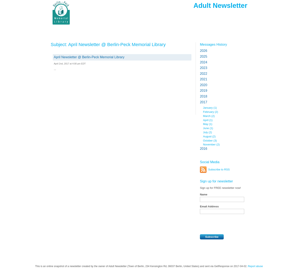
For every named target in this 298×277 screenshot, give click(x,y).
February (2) (210, 111)
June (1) (208, 128)
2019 (203, 90)
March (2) (209, 116)
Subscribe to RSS (219, 169)
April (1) (208, 120)
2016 (203, 148)
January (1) (210, 107)
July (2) (207, 132)
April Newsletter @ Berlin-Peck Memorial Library (89, 57)
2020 (203, 85)
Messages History (213, 44)
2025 (203, 56)
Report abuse (255, 266)
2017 (203, 102)
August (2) (209, 136)
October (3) (210, 140)
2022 (203, 73)
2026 (203, 50)
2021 (203, 79)
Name (203, 194)
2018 (203, 96)
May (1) (207, 124)
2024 (203, 62)
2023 (203, 68)
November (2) (211, 144)
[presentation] (231, 224)
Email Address (209, 206)
